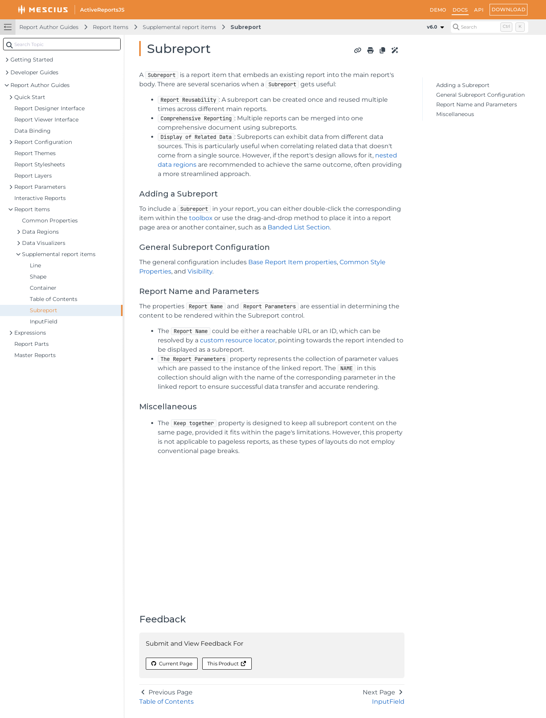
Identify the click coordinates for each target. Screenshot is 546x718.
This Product (227, 663)
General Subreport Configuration (480, 94)
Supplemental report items (179, 27)
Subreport (245, 27)
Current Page (172, 663)
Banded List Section (299, 227)
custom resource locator (237, 340)
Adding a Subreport (463, 85)
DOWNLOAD (508, 9)
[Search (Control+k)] (489, 27)
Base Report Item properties (292, 262)
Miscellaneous (455, 114)
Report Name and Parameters (476, 104)
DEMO (438, 10)
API (478, 10)
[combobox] (62, 44)
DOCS (460, 10)
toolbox (201, 218)
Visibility (200, 271)
